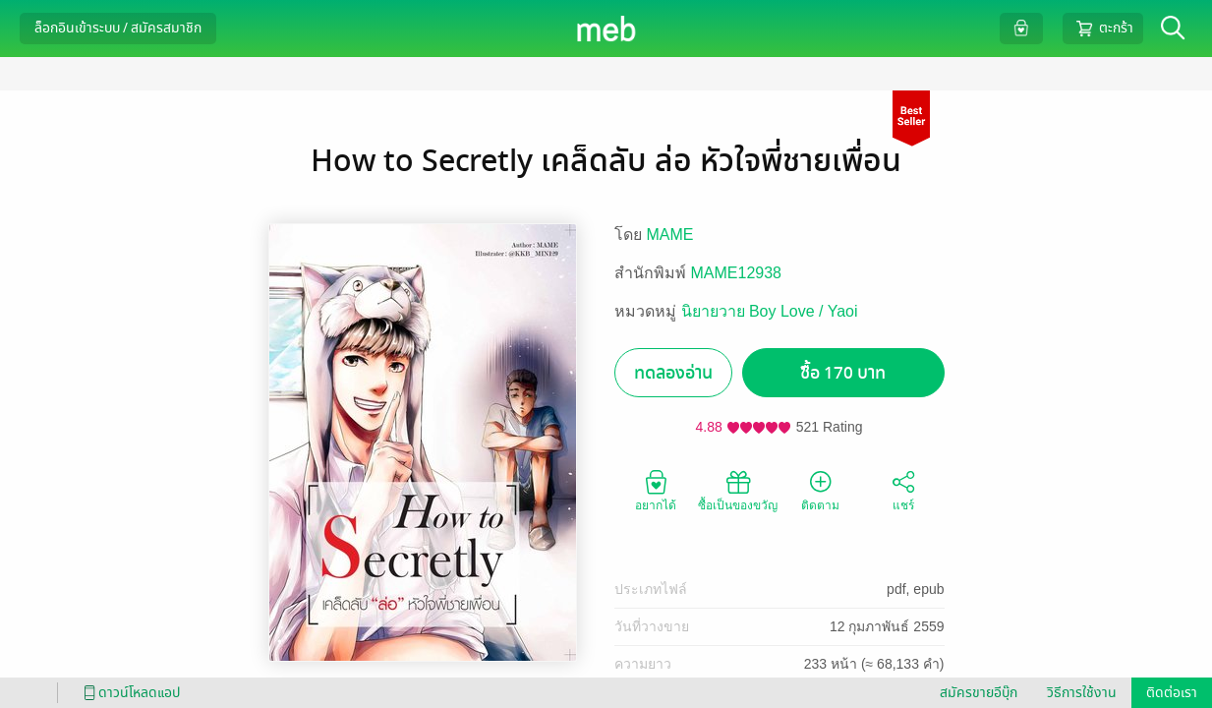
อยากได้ (655, 489)
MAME (670, 234)
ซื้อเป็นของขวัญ (738, 489)
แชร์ (903, 489)
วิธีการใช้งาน (1082, 692)
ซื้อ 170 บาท (843, 373)
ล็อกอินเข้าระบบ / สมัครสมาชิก (118, 28)
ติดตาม (820, 489)
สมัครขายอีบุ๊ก (978, 692)
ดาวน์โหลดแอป (129, 692)
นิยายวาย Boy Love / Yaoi (769, 311)
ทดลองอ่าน (673, 373)
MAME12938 (736, 273)
